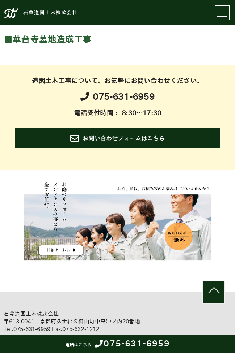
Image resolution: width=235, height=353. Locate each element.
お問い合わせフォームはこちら (117, 138)
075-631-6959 (117, 344)
